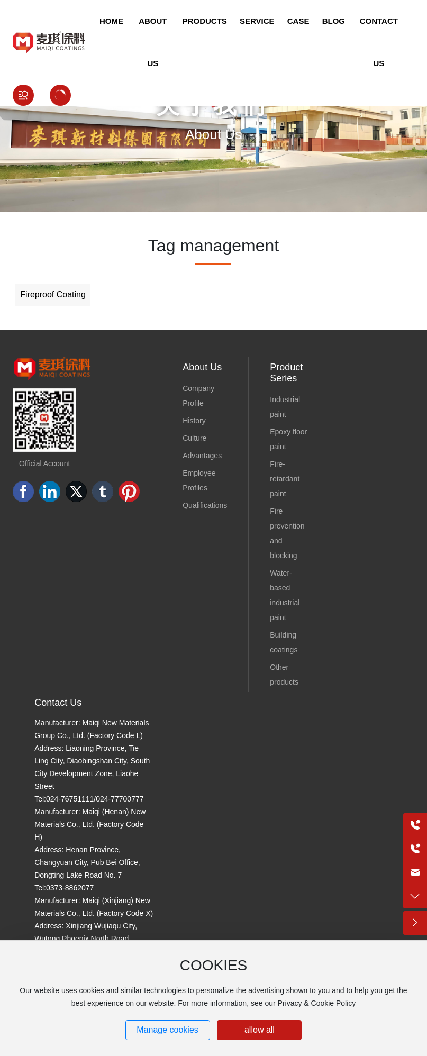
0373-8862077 (70, 888)
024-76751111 (70, 799)
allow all (259, 1029)
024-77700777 (119, 799)
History (194, 420)
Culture (194, 438)
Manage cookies (167, 1029)
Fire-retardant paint (284, 479)
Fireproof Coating (53, 294)
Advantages (202, 455)
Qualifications (205, 505)
